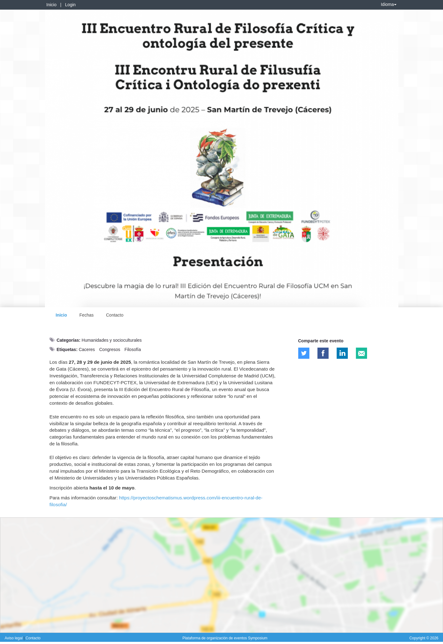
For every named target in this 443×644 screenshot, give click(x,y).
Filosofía (133, 349)
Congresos (109, 349)
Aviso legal (14, 638)
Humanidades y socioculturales (112, 340)
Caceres (87, 349)
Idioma (388, 4)
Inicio (52, 4)
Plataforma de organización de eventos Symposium (224, 638)
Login (70, 4)
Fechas (86, 315)
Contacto (114, 315)
